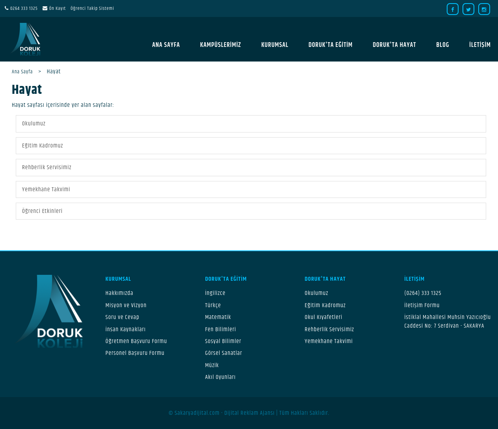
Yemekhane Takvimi (46, 189)
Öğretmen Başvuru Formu (136, 341)
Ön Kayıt (57, 8)
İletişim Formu (422, 305)
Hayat (27, 90)
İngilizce (215, 293)
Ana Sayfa (22, 72)
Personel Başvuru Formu (135, 353)
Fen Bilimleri (220, 329)
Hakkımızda (120, 293)
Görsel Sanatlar (223, 353)
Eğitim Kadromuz (42, 145)
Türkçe (213, 305)
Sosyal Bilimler (223, 341)
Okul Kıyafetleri (324, 317)
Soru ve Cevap (123, 317)
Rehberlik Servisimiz (46, 167)
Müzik (212, 365)
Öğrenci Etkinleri (42, 211)
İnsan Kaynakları (126, 329)
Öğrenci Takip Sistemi (92, 8)
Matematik (218, 317)
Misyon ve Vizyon (126, 305)
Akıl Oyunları (220, 377)
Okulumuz (34, 123)
